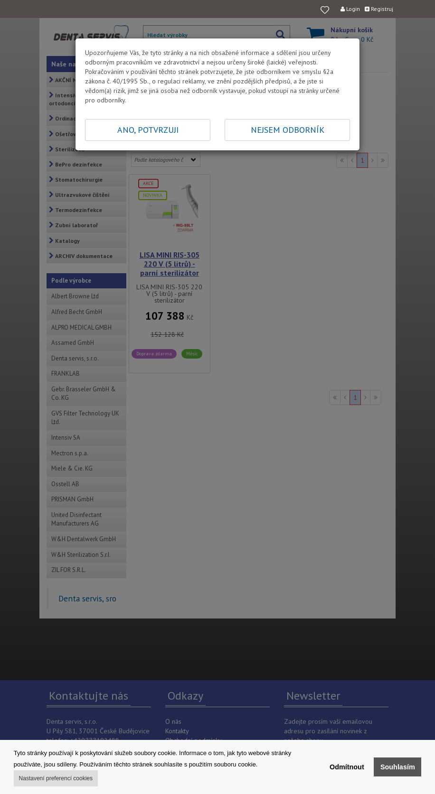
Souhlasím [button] (397, 767)
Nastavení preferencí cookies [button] (56, 778)
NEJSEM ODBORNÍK (287, 129)
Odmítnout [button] (347, 767)
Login (350, 8)
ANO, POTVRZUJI (148, 129)
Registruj (379, 8)
